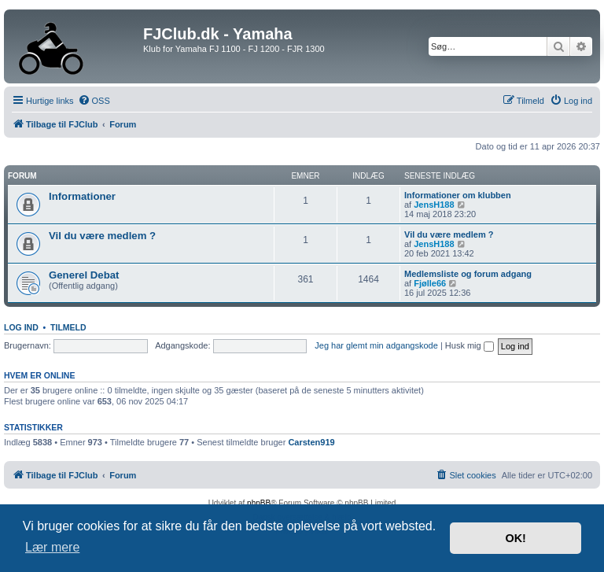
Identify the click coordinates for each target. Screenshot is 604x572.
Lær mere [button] (52, 547)
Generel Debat (84, 275)
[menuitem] (94, 100)
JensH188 (434, 204)
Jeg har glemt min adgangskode (376, 345)
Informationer (82, 196)
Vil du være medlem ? (102, 236)
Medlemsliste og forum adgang (468, 274)
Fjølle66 (430, 283)
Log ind (21, 327)
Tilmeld (68, 327)
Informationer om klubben (457, 195)
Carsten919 (311, 442)
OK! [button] (515, 538)
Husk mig (469, 345)
